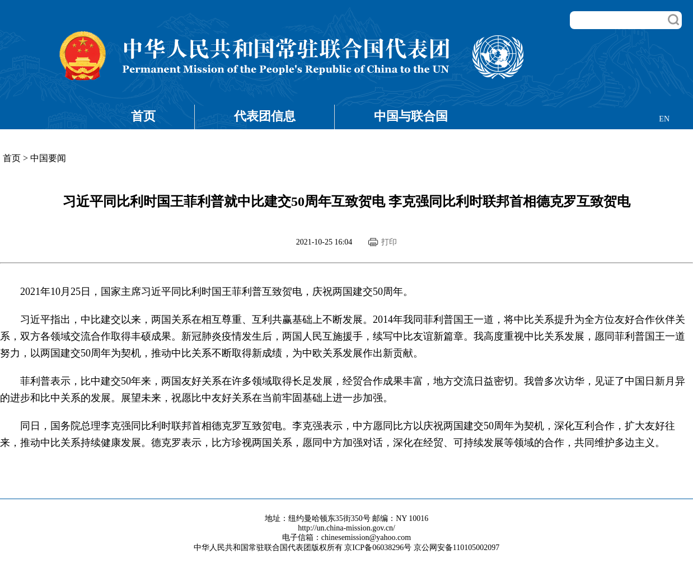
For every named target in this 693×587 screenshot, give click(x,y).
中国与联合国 (411, 116)
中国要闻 (48, 158)
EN (664, 119)
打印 (389, 242)
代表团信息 (265, 116)
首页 (143, 116)
